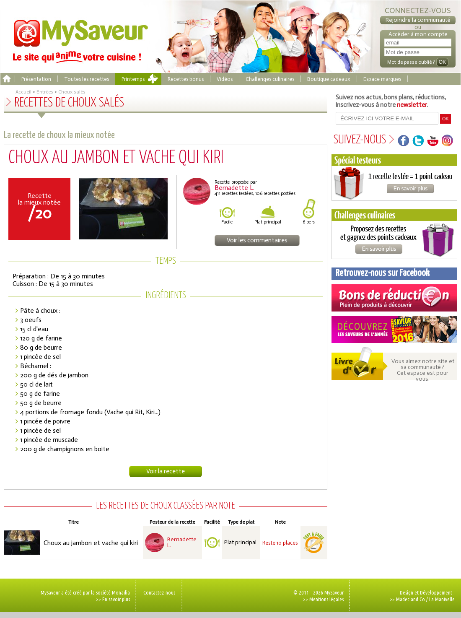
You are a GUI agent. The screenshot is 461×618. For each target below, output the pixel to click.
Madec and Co (410, 599)
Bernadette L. (182, 542)
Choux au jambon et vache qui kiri (91, 543)
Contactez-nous (159, 592)
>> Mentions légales (323, 599)
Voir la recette (165, 471)
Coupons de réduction (394, 298)
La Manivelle (442, 599)
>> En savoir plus (113, 599)
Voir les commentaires (257, 240)
